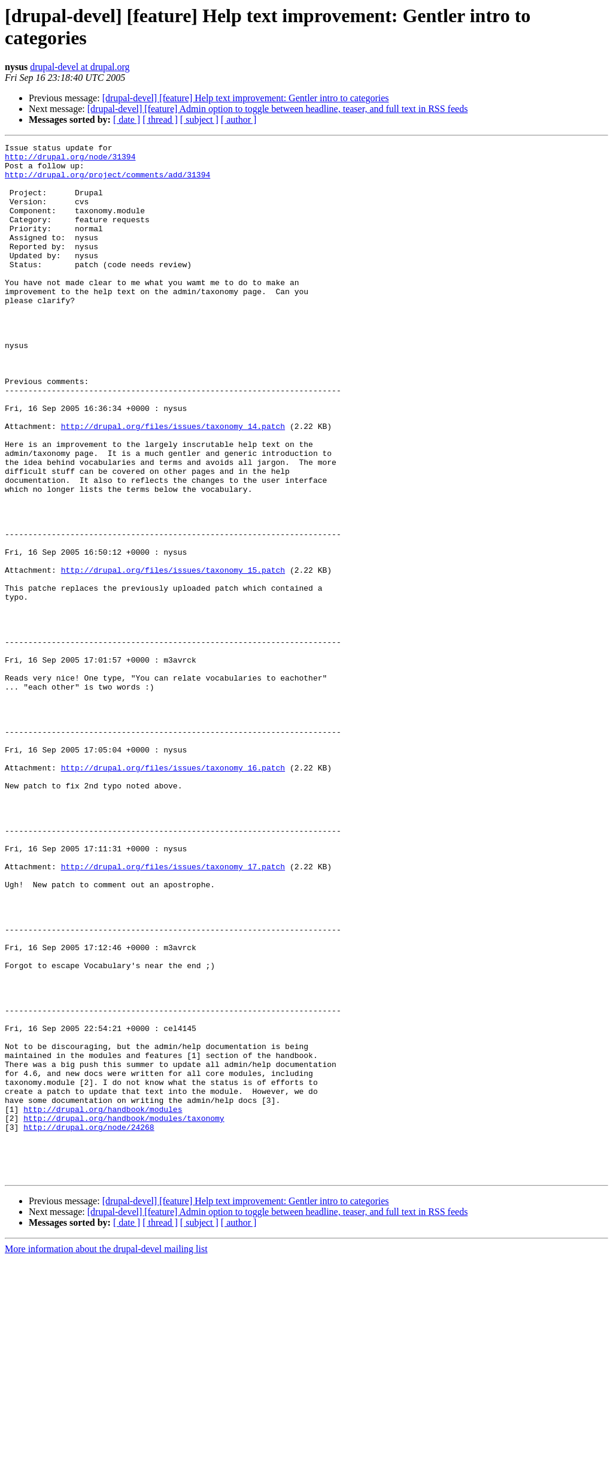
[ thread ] (160, 119)
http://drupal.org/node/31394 (70, 160)
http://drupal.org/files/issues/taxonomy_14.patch (173, 483)
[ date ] (126, 119)
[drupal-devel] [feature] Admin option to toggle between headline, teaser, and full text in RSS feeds (277, 109)
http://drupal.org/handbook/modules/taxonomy (123, 1313)
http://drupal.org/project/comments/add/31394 (107, 181)
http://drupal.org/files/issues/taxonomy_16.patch (173, 893)
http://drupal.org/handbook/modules (102, 1303)
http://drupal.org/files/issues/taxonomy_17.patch (173, 1011)
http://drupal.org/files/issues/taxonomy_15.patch (173, 656)
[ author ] (239, 119)
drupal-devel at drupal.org (79, 67)
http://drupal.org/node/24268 (88, 1324)
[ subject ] (199, 119)
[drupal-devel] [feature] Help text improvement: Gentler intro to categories (245, 98)
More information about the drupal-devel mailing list (106, 1455)
